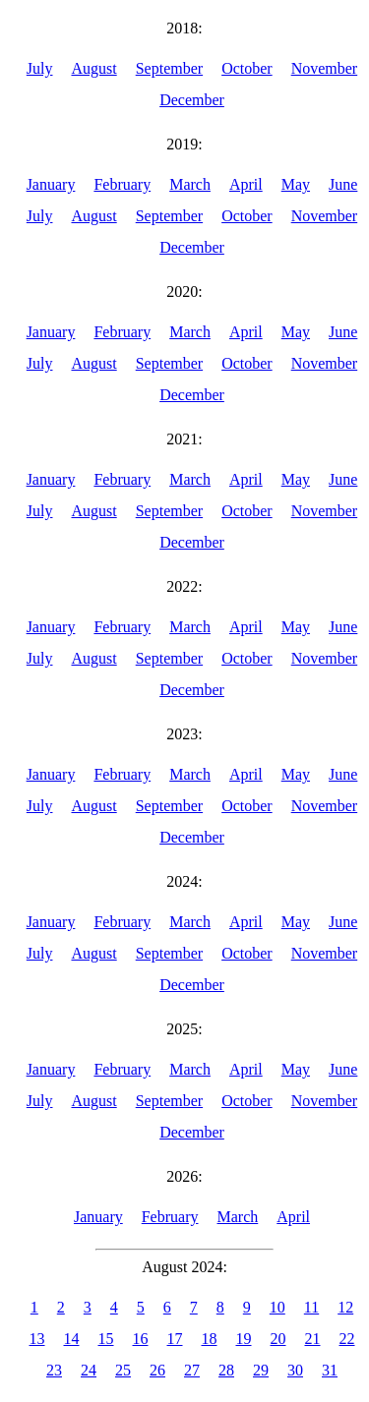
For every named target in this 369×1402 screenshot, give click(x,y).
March (190, 184)
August (93, 68)
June (343, 184)
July (40, 68)
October (247, 68)
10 (277, 1307)
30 (295, 1370)
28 (226, 1370)
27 (192, 1370)
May (295, 184)
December (191, 99)
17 (175, 1338)
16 (141, 1338)
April (246, 184)
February (122, 184)
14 (72, 1338)
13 (37, 1338)
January (51, 184)
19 (244, 1338)
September (169, 68)
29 (261, 1370)
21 (313, 1338)
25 (123, 1370)
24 (88, 1370)
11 (311, 1307)
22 (347, 1338)
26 (157, 1370)
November (324, 68)
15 (106, 1338)
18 (209, 1338)
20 (278, 1338)
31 (330, 1370)
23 (54, 1370)
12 (345, 1307)
